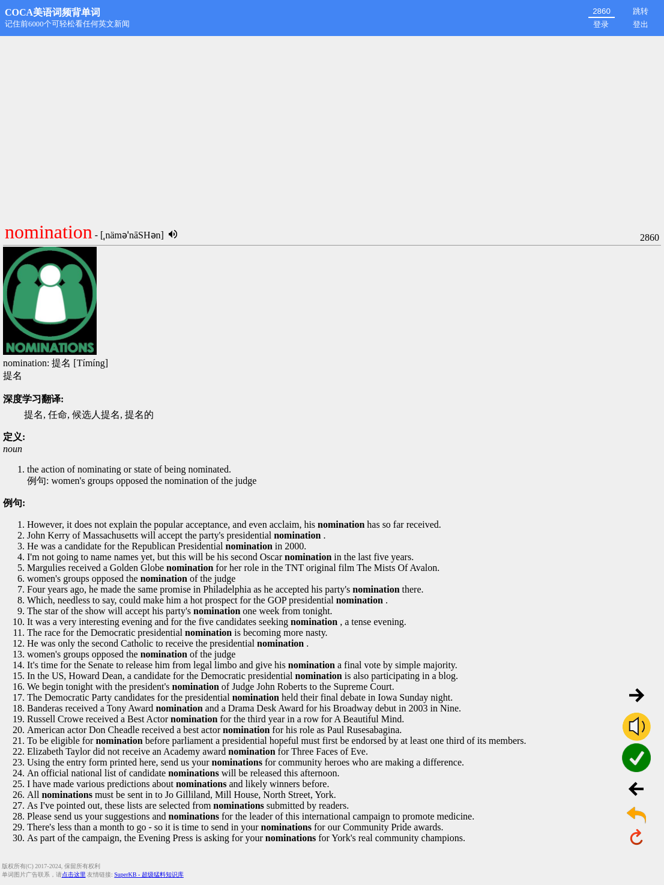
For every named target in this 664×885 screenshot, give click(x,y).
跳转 (640, 11)
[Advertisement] (332, 126)
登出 (640, 24)
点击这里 (74, 874)
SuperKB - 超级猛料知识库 (149, 874)
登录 (601, 24)
